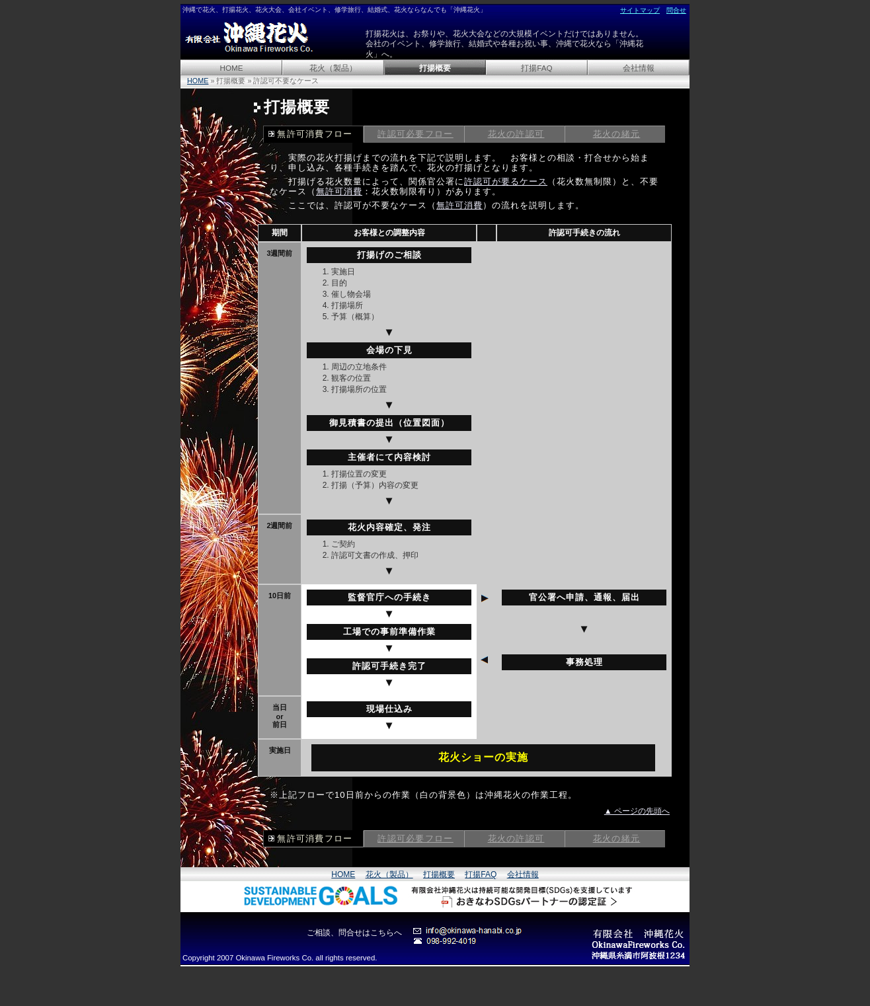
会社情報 (638, 67)
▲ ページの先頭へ (637, 811)
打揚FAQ (536, 67)
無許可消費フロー (315, 134)
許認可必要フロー (415, 134)
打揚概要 (435, 67)
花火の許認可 (516, 134)
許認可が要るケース (505, 181)
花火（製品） (333, 67)
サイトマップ (640, 10)
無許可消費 (339, 191)
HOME (231, 67)
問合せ (676, 10)
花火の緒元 (617, 134)
